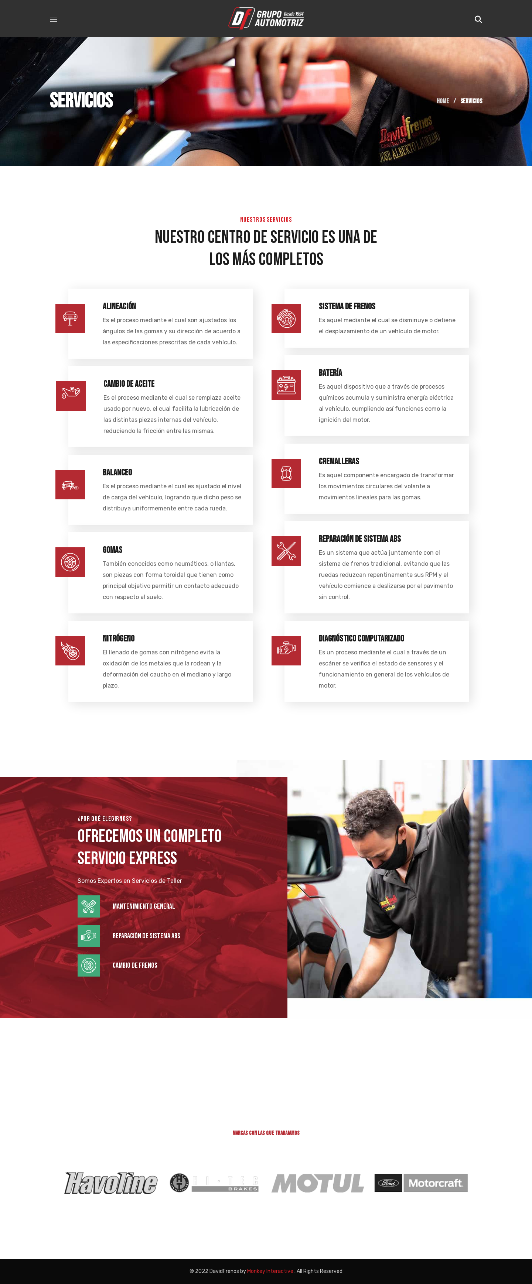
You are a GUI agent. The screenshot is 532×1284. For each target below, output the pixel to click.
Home (443, 101)
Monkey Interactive (270, 1271)
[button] (478, 18)
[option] (108, 1183)
